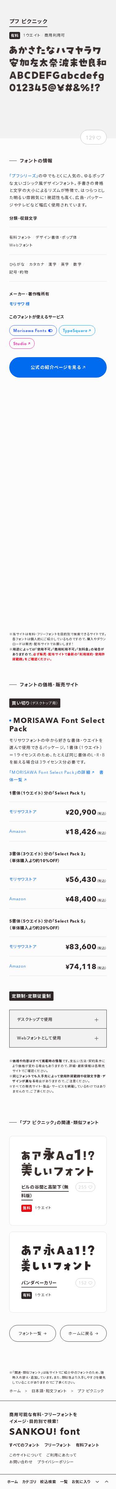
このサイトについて (25, 1455)
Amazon (17, 831)
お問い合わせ (20, 1462)
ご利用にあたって (61, 1455)
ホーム (12, 1482)
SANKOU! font (44, 1432)
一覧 (64, 1482)
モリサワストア (23, 812)
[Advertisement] (58, 109)
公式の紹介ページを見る (56, 367)
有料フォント (87, 1445)
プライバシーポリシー (55, 1462)
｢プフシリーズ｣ (23, 176)
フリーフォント (58, 1445)
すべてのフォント (24, 1445)
